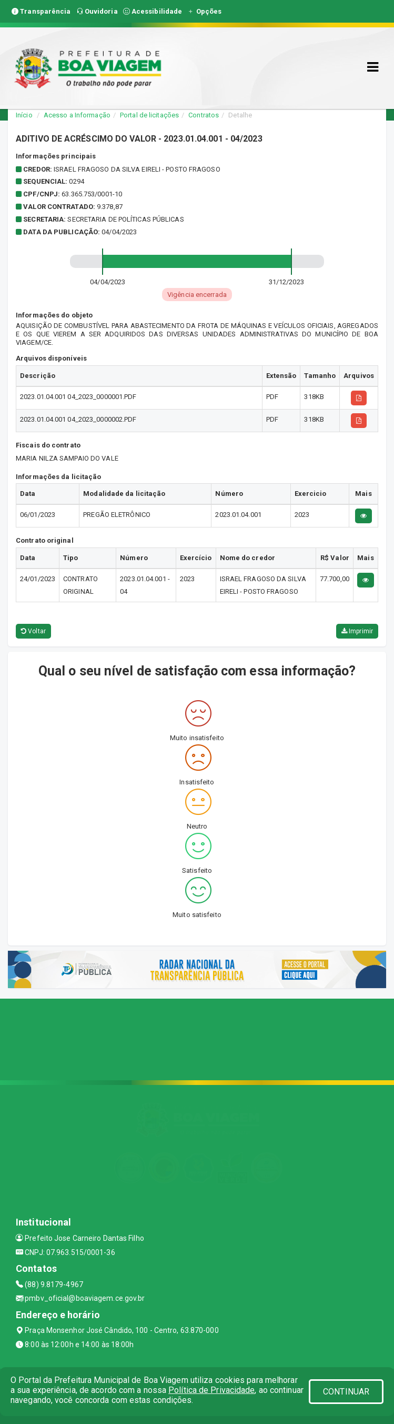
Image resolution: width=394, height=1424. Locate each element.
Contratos (203, 115)
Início (24, 115)
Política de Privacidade (211, 1390)
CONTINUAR (346, 1392)
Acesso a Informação (77, 115)
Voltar (33, 631)
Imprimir (357, 631)
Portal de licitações (149, 115)
